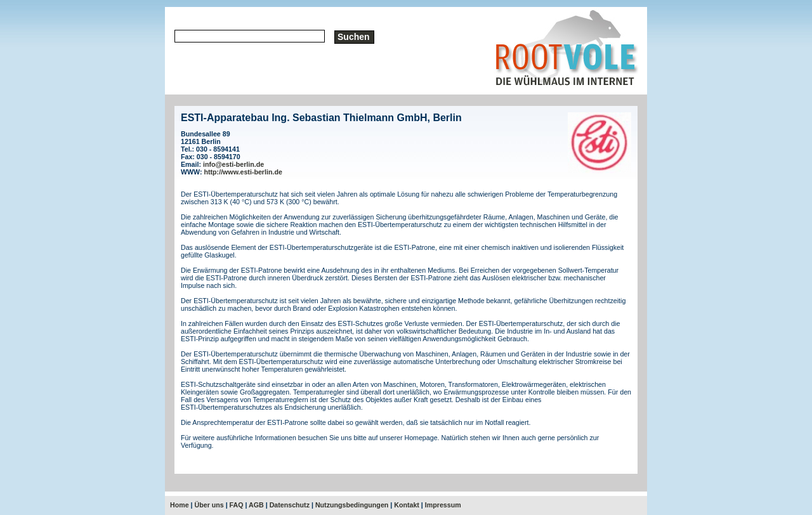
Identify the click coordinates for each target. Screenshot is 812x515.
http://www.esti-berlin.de (243, 172)
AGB (256, 505)
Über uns (209, 505)
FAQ (237, 505)
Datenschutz (290, 505)
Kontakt (406, 505)
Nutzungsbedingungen (351, 505)
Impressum (443, 505)
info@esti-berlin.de (233, 164)
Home (179, 505)
